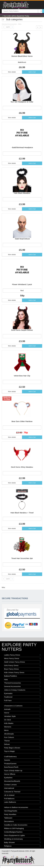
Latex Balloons (22, 802)
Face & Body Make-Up (22, 771)
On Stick (22, 720)
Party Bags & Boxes (22, 748)
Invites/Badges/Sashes (22, 832)
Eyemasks (22, 693)
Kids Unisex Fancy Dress (22, 672)
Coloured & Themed (22, 792)
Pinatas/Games (22, 764)
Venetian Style (22, 716)
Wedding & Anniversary (22, 839)
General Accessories (22, 686)
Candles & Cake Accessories (22, 825)
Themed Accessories (22, 683)
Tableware (22, 818)
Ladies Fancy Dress (22, 655)
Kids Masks (22, 723)
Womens (22, 727)
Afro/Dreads (22, 734)
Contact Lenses (22, 785)
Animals (22, 709)
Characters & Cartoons (22, 706)
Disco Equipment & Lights (22, 835)
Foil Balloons (22, 799)
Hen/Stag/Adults (22, 811)
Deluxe (22, 744)
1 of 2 (8, 27)
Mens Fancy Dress (22, 658)
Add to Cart (32, 72)
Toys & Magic (22, 751)
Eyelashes (22, 778)
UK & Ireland (22, 795)
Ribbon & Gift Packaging (22, 828)
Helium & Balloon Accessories (22, 807)
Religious (22, 846)
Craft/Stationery (22, 756)
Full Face (22, 700)
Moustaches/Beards (22, 781)
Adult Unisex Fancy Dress (22, 662)
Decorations (22, 821)
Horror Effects (22, 774)
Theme (22, 741)
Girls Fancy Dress (22, 665)
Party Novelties (22, 814)
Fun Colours (22, 737)
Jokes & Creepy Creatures (22, 690)
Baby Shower (22, 842)
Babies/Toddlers (22, 676)
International (22, 788)
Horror (22, 713)
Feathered (22, 697)
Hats (22, 679)
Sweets (22, 760)
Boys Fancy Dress (22, 669)
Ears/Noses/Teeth (22, 767)
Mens (22, 730)
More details (12, 72)
